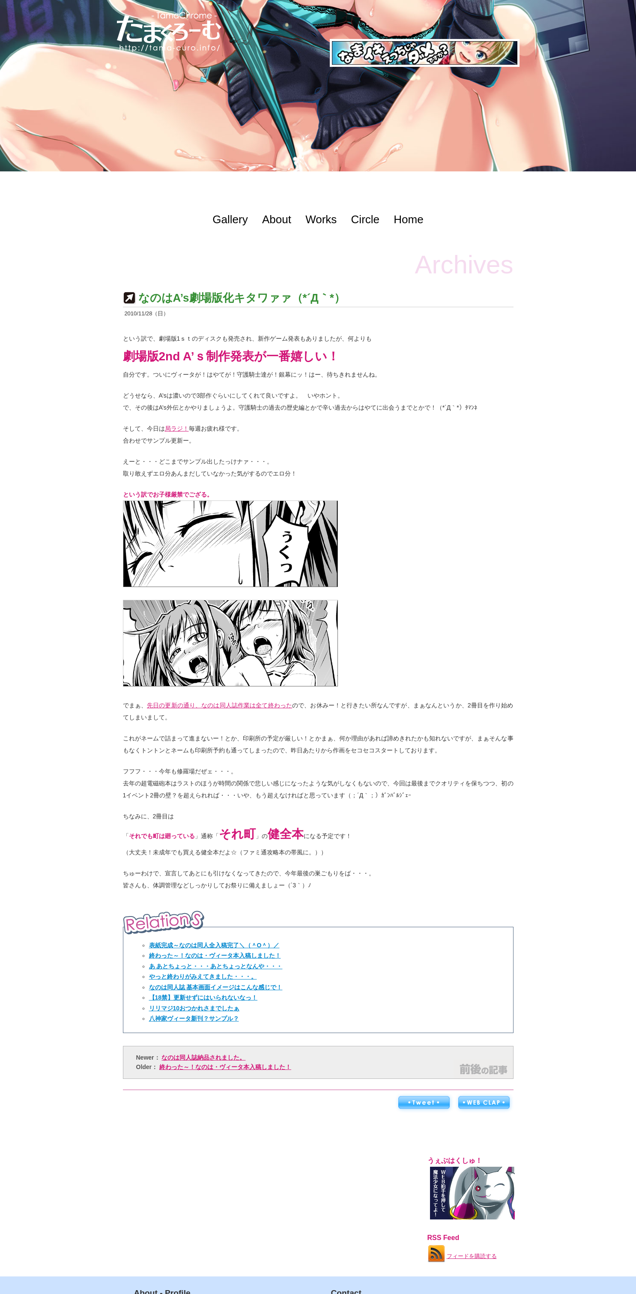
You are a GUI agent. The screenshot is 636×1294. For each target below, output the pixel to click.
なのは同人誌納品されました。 (203, 1057)
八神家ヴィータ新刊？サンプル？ (194, 1018)
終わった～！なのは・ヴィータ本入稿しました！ (215, 955)
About (276, 219)
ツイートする (424, 1103)
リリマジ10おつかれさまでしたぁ (194, 1008)
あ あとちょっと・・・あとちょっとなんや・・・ (216, 966)
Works (321, 219)
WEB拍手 (484, 1103)
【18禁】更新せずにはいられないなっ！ (203, 997)
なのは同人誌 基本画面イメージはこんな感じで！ (216, 987)
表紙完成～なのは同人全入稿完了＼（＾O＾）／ (214, 945)
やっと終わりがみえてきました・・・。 (203, 976)
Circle (365, 219)
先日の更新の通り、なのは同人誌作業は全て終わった (219, 705)
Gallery (230, 219)
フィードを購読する (461, 1252)
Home (408, 219)
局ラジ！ (177, 428)
